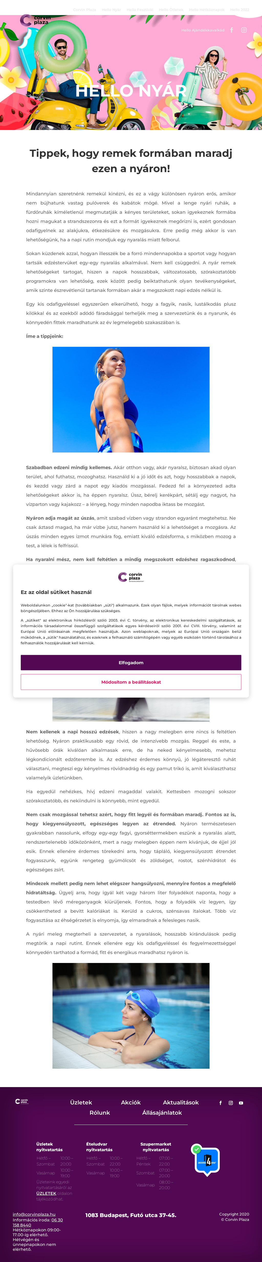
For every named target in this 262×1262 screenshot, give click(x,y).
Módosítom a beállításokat (131, 681)
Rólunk (100, 1112)
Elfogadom (131, 662)
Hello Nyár (111, 9)
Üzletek (81, 1102)
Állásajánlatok (162, 1112)
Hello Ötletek (171, 9)
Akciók (131, 1102)
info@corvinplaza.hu (34, 1214)
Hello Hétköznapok (207, 9)
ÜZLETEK (46, 1193)
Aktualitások (181, 1102)
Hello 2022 (239, 9)
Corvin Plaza (84, 9)
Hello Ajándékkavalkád (203, 30)
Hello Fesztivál (140, 9)
